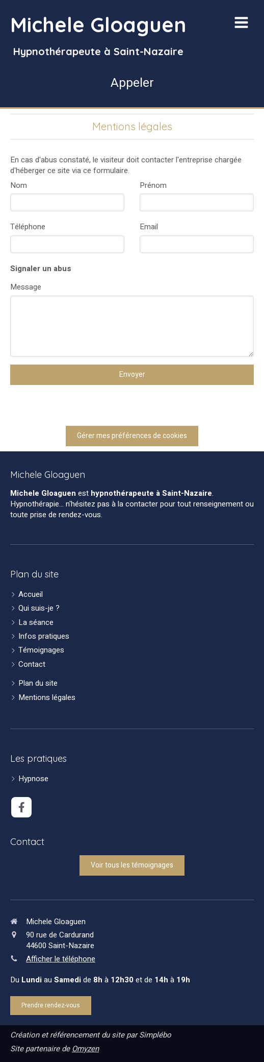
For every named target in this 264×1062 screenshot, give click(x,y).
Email (149, 227)
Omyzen (85, 1048)
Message (25, 287)
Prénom (153, 185)
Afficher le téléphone (60, 959)
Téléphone (27, 227)
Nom (18, 185)
